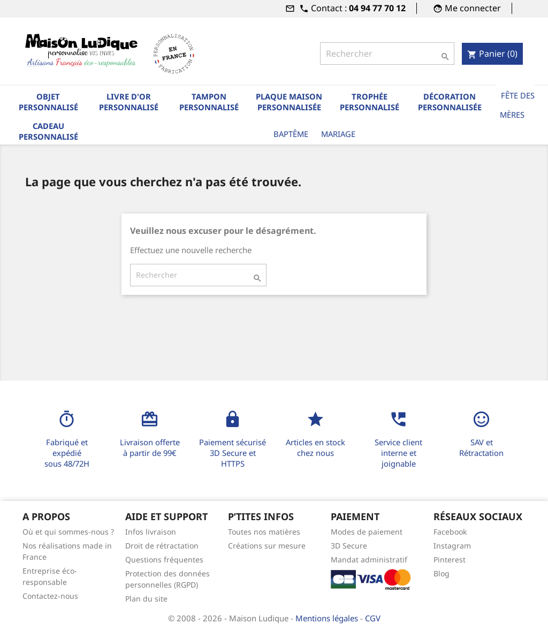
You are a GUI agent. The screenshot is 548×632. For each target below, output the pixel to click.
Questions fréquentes (164, 559)
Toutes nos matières (264, 532)
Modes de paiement (366, 532)
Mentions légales (327, 618)
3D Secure (349, 545)
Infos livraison (150, 532)
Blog (441, 573)
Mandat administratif (369, 559)
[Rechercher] (387, 53)
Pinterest (449, 559)
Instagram (452, 545)
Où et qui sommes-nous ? (68, 532)
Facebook (450, 532)
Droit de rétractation (162, 545)
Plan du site (146, 598)
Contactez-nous (50, 596)
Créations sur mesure (267, 545)
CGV (372, 618)
